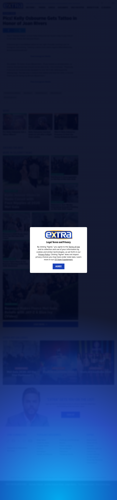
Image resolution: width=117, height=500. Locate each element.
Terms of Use (74, 247)
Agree (58, 266)
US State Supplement (64, 259)
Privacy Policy (44, 254)
